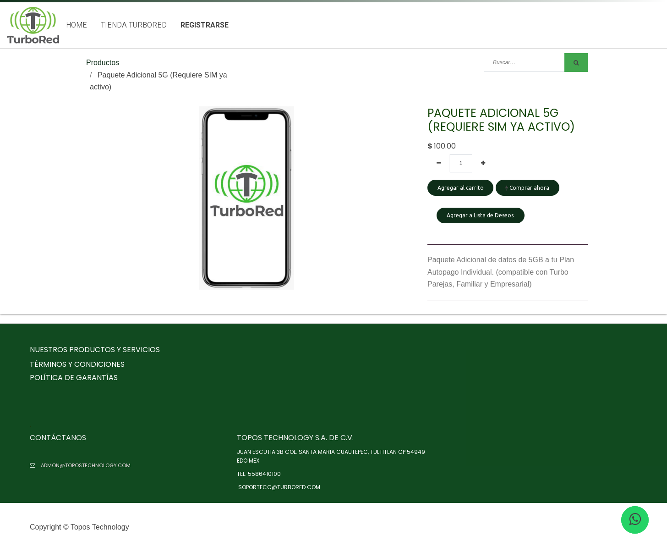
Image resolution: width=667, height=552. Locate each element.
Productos (102, 62)
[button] (480, 219)
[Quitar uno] (438, 163)
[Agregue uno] (483, 163)
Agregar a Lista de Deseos (481, 215)
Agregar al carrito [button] (460, 188)
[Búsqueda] (576, 62)
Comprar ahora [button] (527, 188)
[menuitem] (76, 25)
